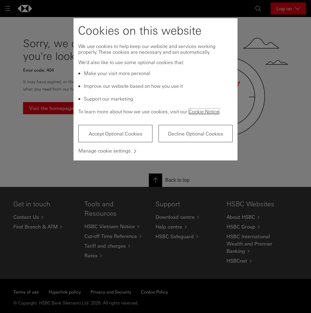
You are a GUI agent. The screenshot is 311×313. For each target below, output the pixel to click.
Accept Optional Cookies (115, 133)
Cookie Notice (204, 111)
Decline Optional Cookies (195, 133)
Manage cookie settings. (105, 150)
